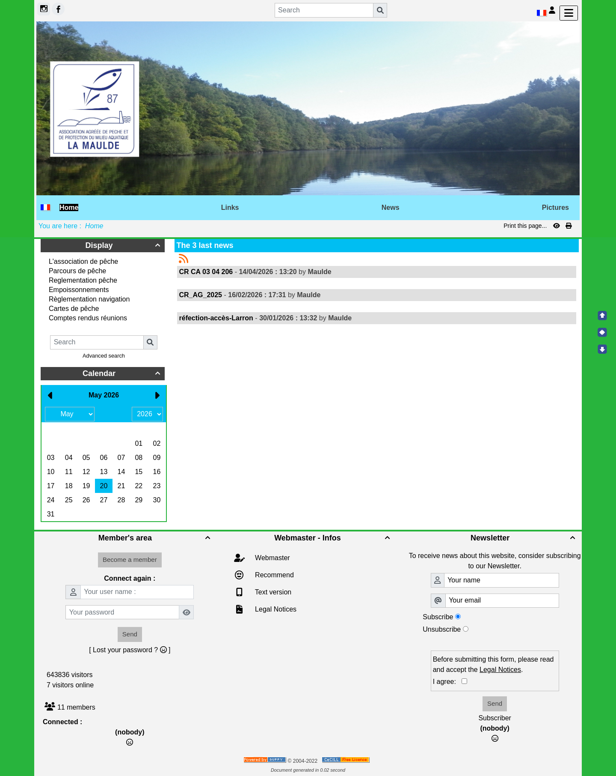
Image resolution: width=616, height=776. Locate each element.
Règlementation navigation (89, 299)
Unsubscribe (442, 629)
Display (124, 245)
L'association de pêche (83, 261)
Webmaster (271, 557)
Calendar (123, 373)
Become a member (130, 559)
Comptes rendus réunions (88, 318)
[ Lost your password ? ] (129, 650)
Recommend (273, 575)
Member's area (155, 538)
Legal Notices (274, 609)
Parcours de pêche (77, 271)
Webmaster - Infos (333, 538)
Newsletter (524, 538)
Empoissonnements (79, 289)
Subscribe (438, 617)
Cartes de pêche (74, 308)
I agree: (447, 681)
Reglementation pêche (83, 280)
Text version (272, 592)
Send (129, 634)
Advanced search (104, 355)
